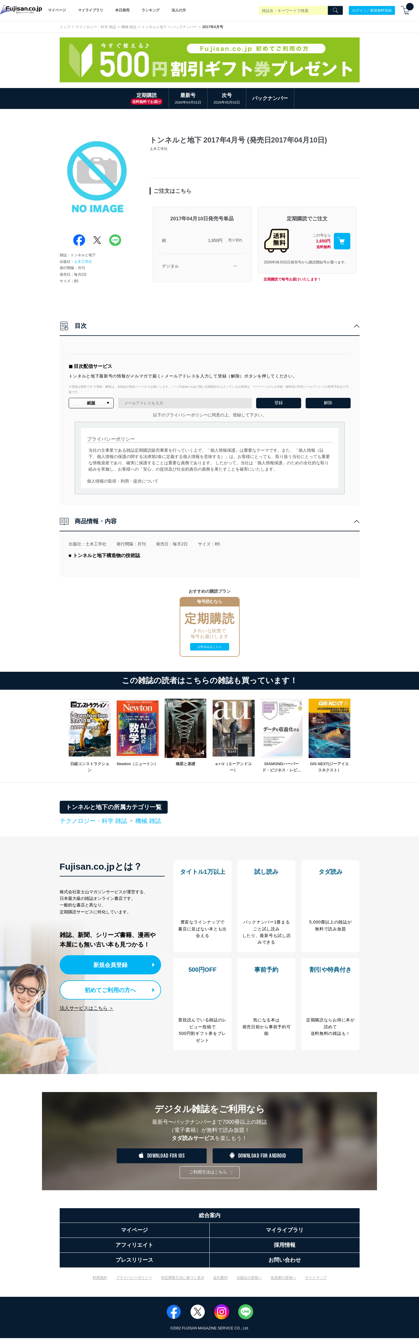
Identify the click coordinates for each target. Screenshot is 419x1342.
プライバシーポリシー (134, 1281)
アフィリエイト (134, 1249)
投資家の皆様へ (283, 1281)
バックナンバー (184, 27)
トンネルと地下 (154, 27)
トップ (65, 27)
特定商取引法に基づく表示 (182, 1281)
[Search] (335, 10)
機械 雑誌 (128, 27)
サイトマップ (316, 1281)
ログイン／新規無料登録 (372, 10)
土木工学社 (83, 262)
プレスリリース (134, 1264)
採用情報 (284, 1249)
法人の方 (179, 10)
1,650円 (215, 240)
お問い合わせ (284, 1264)
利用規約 (100, 1281)
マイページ (57, 10)
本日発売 (122, 10)
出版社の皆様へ (249, 1281)
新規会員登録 (113, 964)
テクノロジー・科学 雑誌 (96, 27)
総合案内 (209, 1219)
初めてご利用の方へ (107, 989)
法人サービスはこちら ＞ (87, 1006)
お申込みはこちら (210, 646)
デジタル (170, 266)
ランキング (151, 10)
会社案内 (220, 1281)
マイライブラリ (90, 10)
